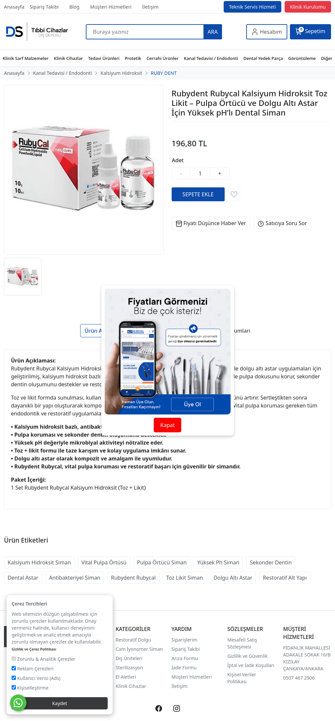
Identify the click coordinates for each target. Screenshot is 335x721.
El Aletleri (126, 677)
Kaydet (59, 703)
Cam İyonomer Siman (139, 649)
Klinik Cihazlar (131, 686)
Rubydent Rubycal (133, 577)
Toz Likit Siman (184, 577)
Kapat (167, 425)
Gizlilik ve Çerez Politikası (34, 649)
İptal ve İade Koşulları (250, 665)
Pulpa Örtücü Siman (162, 562)
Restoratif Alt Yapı (285, 577)
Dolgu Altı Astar (232, 577)
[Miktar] (200, 173)
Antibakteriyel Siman (74, 577)
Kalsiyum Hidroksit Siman (39, 562)
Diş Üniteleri (129, 658)
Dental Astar (23, 577)
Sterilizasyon (129, 667)
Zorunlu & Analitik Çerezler (43, 659)
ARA (213, 31)
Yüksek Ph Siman (218, 562)
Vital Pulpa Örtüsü (104, 562)
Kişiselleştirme (30, 688)
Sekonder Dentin (271, 562)
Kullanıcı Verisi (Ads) (36, 678)
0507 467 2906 (299, 678)
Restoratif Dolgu (133, 640)
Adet (178, 160)
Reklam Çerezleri (32, 668)
